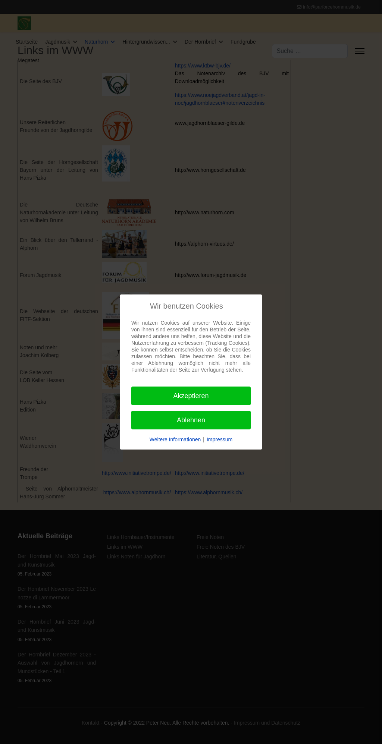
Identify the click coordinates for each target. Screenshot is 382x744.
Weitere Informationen (175, 439)
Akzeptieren (191, 396)
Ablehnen (191, 420)
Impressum (219, 439)
